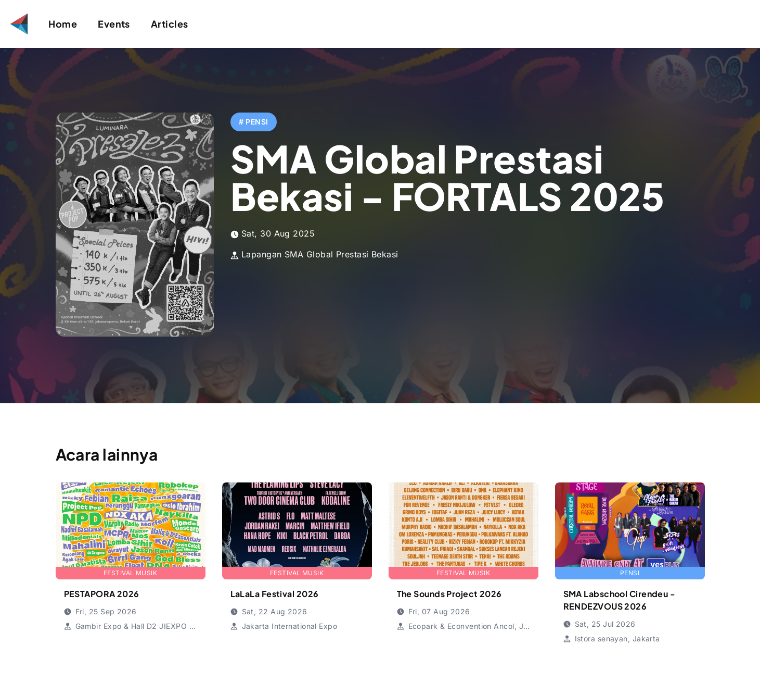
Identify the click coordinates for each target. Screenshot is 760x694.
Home (62, 24)
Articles (169, 24)
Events (114, 24)
